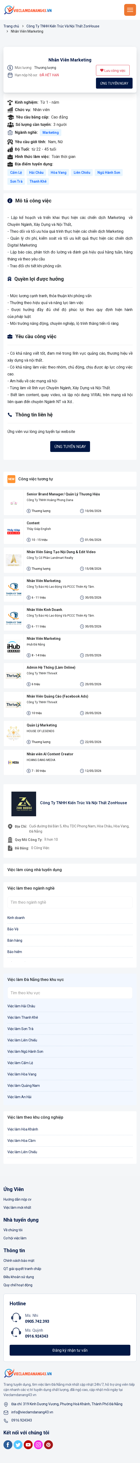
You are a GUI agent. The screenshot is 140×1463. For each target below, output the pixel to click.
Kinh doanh (16, 918)
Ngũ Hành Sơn (108, 173)
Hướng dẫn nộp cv (17, 1199)
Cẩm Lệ (16, 173)
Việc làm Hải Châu (21, 1006)
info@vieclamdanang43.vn (32, 1412)
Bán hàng (14, 940)
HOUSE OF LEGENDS (40, 731)
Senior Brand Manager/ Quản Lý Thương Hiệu (63, 494)
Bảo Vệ (12, 929)
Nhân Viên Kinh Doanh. (45, 610)
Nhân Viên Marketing (70, 59)
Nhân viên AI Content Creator (50, 754)
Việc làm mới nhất (17, 1207)
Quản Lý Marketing (42, 725)
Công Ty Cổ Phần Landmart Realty (50, 558)
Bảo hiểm (14, 952)
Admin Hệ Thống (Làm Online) (51, 667)
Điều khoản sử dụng (18, 1277)
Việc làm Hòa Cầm (21, 1141)
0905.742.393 (37, 1321)
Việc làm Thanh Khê (22, 1017)
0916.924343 (36, 1336)
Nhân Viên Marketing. (44, 581)
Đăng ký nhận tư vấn (70, 1350)
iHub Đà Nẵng (36, 644)
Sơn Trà (16, 181)
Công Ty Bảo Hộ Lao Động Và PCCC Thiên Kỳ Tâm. (61, 586)
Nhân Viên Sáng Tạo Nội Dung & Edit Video (61, 552)
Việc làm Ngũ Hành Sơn (25, 1051)
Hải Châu (36, 173)
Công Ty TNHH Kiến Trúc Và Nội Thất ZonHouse (62, 26)
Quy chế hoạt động (17, 1285)
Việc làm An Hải (19, 1097)
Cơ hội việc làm (14, 1238)
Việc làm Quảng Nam (23, 1086)
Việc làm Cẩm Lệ (20, 1063)
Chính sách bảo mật (18, 1261)
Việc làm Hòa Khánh (22, 1129)
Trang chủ (11, 26)
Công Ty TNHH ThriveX (42, 673)
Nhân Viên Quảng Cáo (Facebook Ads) (57, 696)
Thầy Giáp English (39, 529)
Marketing (51, 133)
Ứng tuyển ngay (114, 83)
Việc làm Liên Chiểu (22, 1040)
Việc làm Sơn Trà (20, 1029)
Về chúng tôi (13, 1230)
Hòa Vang (59, 173)
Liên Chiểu (82, 173)
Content (33, 523)
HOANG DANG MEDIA (41, 760)
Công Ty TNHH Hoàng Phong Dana (50, 500)
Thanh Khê (38, 181)
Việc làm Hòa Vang (21, 1074)
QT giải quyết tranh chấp (22, 1269)
